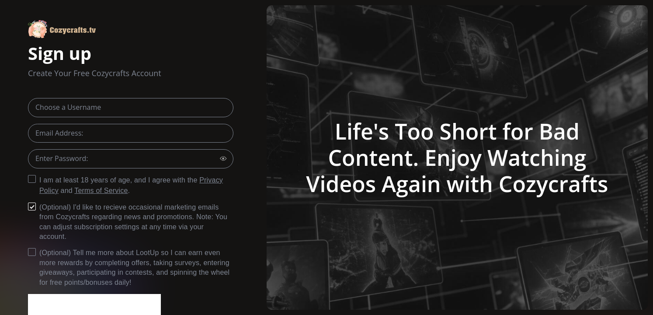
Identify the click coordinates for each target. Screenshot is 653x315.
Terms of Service (101, 190)
